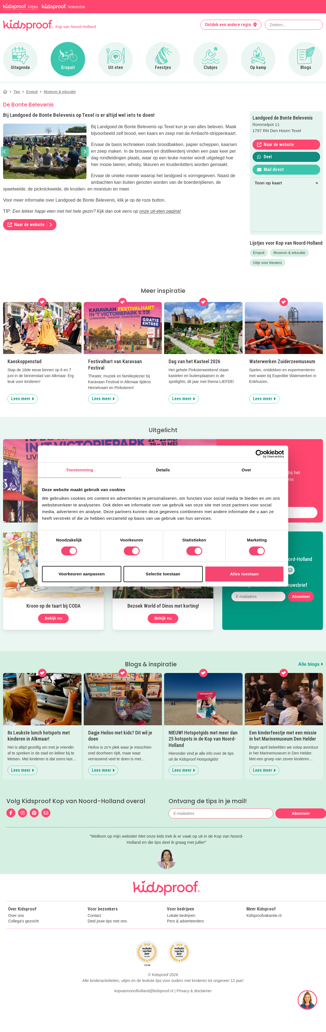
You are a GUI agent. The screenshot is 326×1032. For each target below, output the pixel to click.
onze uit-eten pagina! (160, 211)
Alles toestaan (244, 573)
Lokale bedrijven (181, 916)
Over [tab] (246, 469)
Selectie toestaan (163, 573)
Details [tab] (163, 469)
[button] (5, 152)
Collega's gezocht (23, 921)
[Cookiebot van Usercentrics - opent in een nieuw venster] (259, 454)
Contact (94, 916)
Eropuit (259, 253)
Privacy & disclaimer (194, 1023)
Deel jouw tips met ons (107, 921)
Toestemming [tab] (79, 469)
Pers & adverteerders (185, 921)
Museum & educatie (289, 253)
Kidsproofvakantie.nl (263, 916)
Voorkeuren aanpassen (82, 573)
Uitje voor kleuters (267, 263)
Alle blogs (310, 664)
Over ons (16, 916)
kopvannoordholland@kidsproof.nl (143, 1023)
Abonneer (301, 596)
